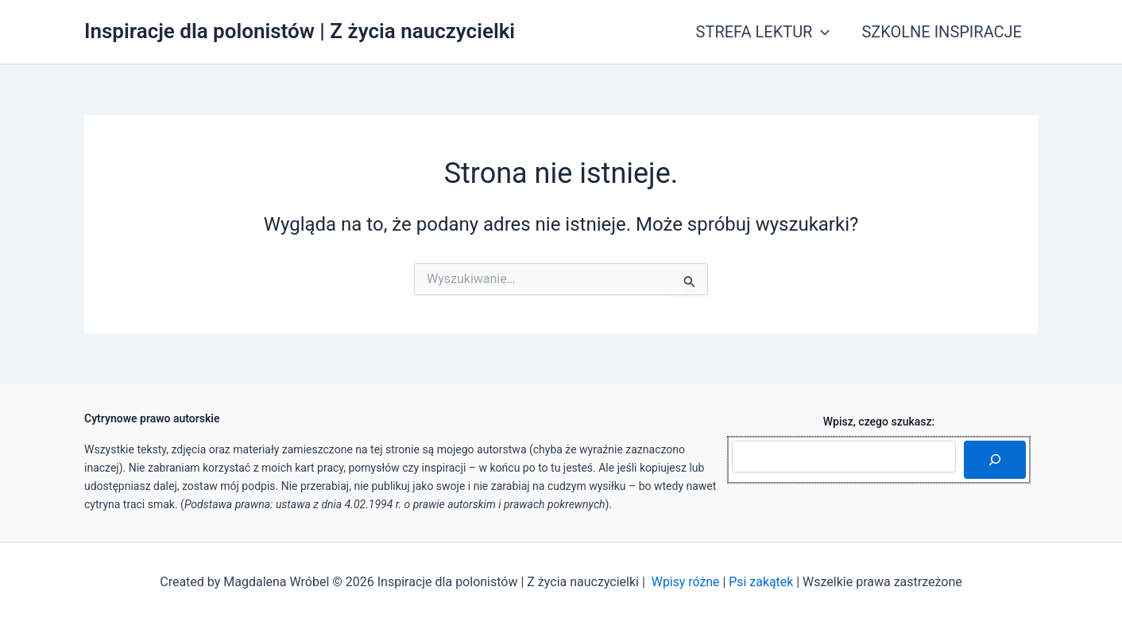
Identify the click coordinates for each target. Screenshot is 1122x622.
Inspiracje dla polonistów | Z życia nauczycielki (299, 31)
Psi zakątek (761, 581)
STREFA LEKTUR (763, 32)
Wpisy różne (685, 581)
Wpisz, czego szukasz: (879, 421)
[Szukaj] (995, 460)
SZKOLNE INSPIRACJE (941, 31)
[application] (821, 32)
